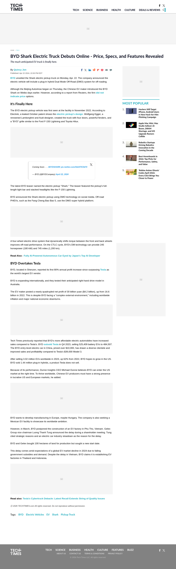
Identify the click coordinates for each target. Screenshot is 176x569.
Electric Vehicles (35, 514)
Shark (55, 514)
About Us (61, 553)
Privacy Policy (115, 553)
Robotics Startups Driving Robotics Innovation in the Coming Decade (147, 146)
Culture (130, 9)
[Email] (106, 70)
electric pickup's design (70, 114)
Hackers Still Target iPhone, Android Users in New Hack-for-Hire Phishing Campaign (149, 113)
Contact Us (75, 553)
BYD (13, 78)
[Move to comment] (111, 70)
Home (12, 50)
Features (118, 549)
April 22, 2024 (62, 174)
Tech (76, 9)
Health (116, 9)
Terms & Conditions (94, 553)
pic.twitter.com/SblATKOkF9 (74, 167)
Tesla (103, 269)
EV (48, 514)
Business (102, 9)
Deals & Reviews (149, 9)
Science (88, 9)
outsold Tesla (51, 344)
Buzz (130, 549)
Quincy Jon (20, 69)
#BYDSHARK (54, 167)
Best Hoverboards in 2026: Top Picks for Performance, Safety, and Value (148, 160)
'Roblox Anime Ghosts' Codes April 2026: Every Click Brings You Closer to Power (149, 174)
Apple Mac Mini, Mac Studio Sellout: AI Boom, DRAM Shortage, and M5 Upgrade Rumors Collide (148, 130)
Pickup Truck (68, 514)
